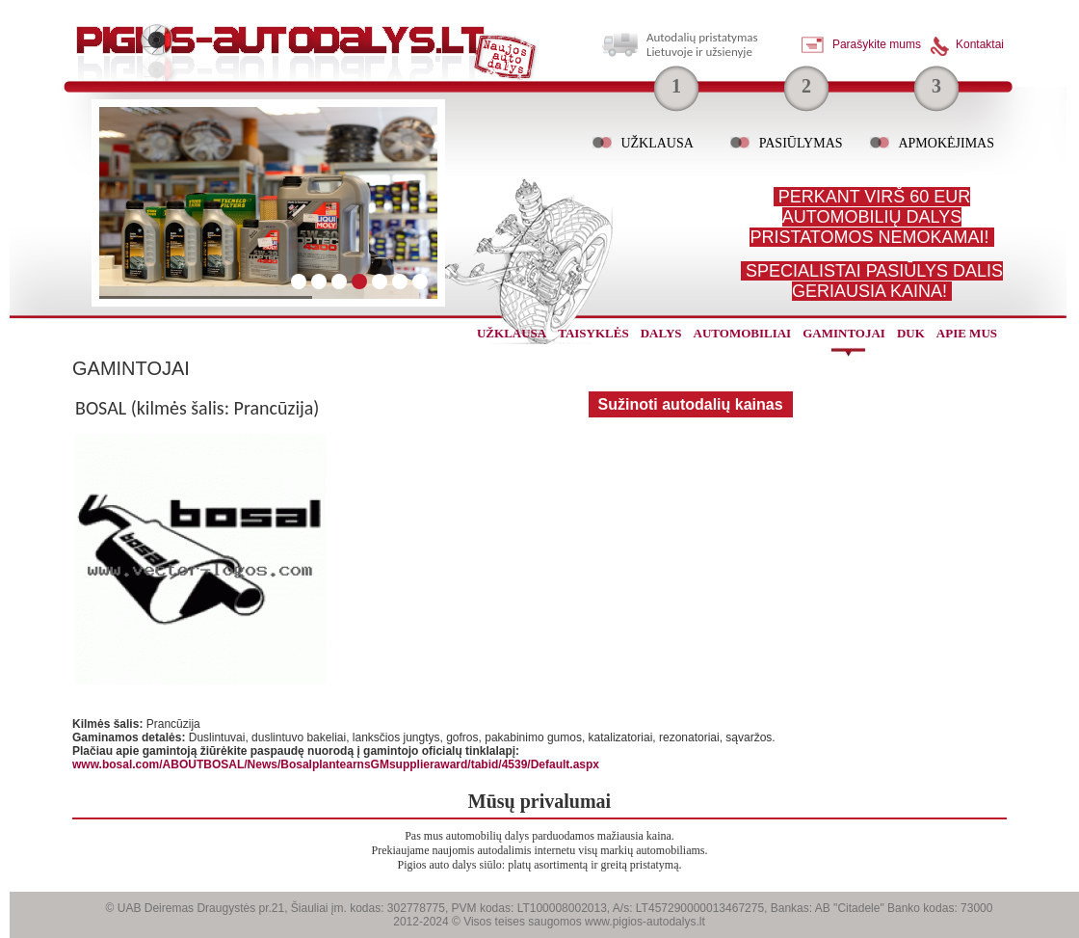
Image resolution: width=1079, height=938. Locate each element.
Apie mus (966, 333)
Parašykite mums (876, 44)
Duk (911, 333)
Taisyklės (593, 333)
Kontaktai (980, 44)
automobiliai (743, 333)
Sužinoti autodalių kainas (690, 404)
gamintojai (844, 333)
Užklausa (656, 143)
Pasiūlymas (801, 143)
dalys (661, 333)
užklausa (511, 333)
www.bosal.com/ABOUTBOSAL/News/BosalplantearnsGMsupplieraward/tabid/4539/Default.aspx (335, 764)
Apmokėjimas (946, 143)
